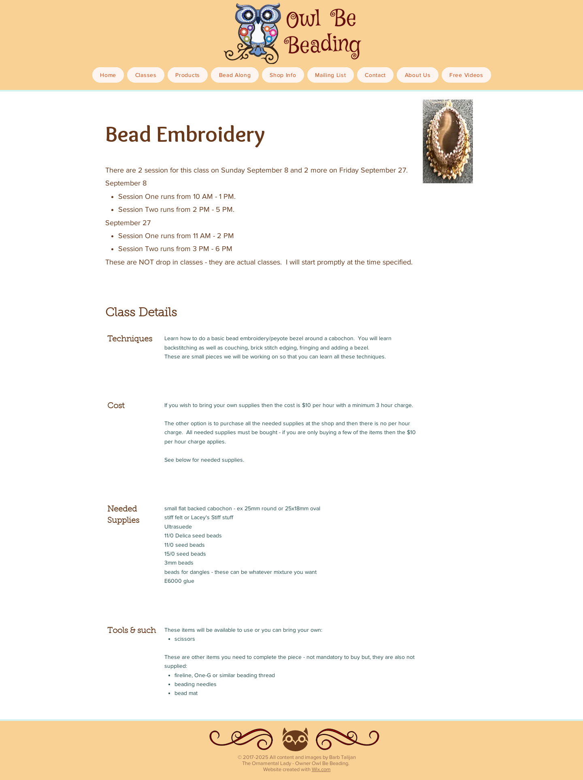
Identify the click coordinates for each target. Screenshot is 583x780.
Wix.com (321, 769)
